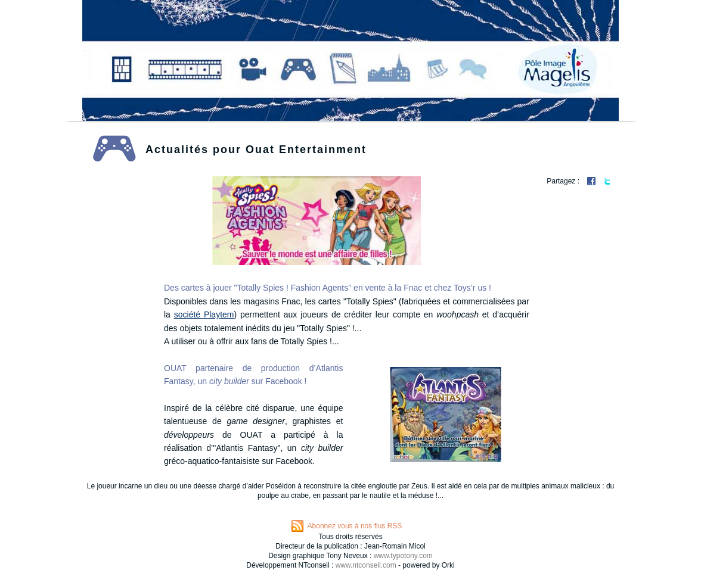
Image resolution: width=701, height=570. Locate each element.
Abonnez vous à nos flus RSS (355, 526)
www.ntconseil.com (366, 565)
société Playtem (204, 314)
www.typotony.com (403, 556)
